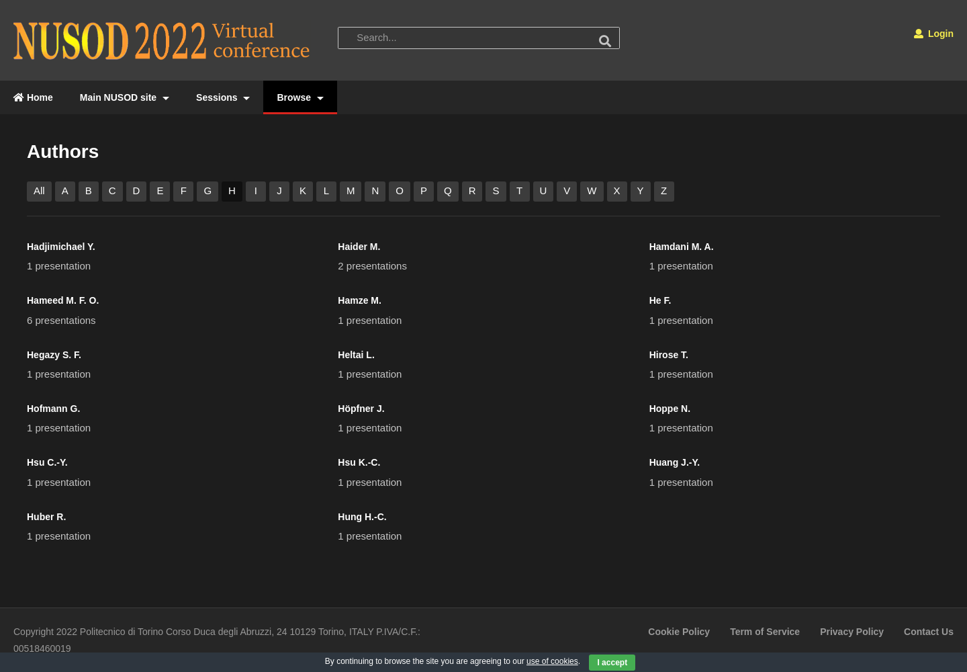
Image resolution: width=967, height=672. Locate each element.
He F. (660, 300)
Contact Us (929, 631)
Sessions (223, 97)
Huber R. (46, 516)
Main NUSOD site (124, 97)
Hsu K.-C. (359, 462)
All (39, 190)
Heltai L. (356, 354)
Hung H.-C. (362, 516)
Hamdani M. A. (681, 246)
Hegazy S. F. (54, 354)
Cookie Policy (679, 631)
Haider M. (359, 246)
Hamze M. (359, 300)
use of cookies (552, 661)
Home (33, 97)
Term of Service (765, 631)
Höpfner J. (361, 408)
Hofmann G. (53, 408)
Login (934, 33)
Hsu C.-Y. (47, 462)
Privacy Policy (852, 631)
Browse (300, 97)
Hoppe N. (669, 408)
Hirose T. (668, 354)
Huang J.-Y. (674, 462)
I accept (612, 662)
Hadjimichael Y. (61, 246)
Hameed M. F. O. (63, 300)
